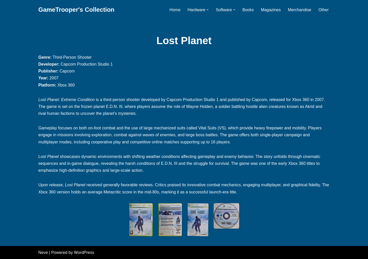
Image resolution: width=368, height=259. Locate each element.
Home (174, 10)
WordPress (84, 252)
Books (248, 10)
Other (323, 10)
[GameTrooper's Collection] (76, 10)
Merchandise (299, 10)
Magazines (271, 10)
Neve (43, 252)
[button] (207, 10)
